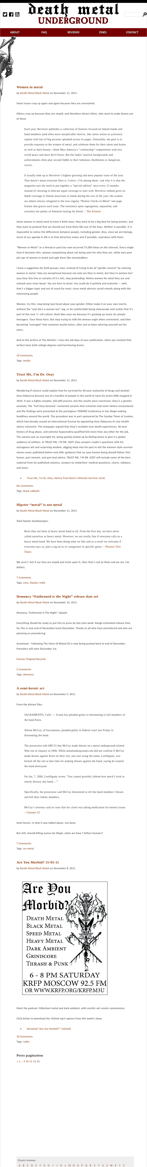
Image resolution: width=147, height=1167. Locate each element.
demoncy (28, 674)
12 (34, 1061)
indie (42, 582)
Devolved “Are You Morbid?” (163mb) (49, 1028)
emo (25, 582)
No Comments (25, 485)
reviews (74, 32)
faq (44, 32)
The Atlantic (94, 211)
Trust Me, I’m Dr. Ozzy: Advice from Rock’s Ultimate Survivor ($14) (66, 478)
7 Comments (24, 577)
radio (26, 1041)
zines (103, 32)
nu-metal (28, 848)
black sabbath (31, 491)
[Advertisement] (77, 61)
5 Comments (24, 669)
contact (132, 32)
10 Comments (25, 355)
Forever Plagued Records (31, 659)
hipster (34, 582)
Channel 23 (33, 812)
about (15, 32)
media (27, 360)
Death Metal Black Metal (34, 93)
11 (30, 1061)
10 (27, 1061)
